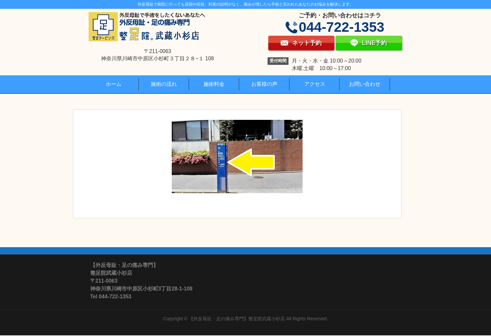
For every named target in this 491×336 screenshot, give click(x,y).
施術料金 (213, 84)
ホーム (113, 84)
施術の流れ (164, 84)
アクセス (314, 84)
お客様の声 (264, 84)
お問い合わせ (364, 84)
